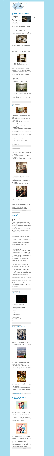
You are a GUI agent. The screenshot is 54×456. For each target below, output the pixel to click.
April (34, 13)
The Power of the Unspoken (17, 105)
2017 (33, 21)
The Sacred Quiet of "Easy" (17, 150)
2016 (33, 22)
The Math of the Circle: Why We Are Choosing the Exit (37, 14)
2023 (33, 18)
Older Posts (30, 450)
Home (20, 450)
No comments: (20, 393)
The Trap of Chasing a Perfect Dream (19, 326)
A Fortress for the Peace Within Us (19, 293)
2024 (33, 17)
